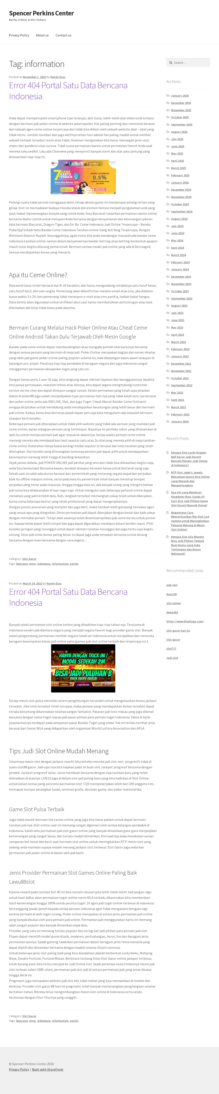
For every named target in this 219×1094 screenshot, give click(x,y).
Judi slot (172, 658)
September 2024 (181, 211)
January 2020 (180, 421)
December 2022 (181, 364)
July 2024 (177, 226)
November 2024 (181, 197)
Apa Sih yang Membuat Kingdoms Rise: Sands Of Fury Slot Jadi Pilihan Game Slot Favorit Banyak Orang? (189, 498)
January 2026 (180, 95)
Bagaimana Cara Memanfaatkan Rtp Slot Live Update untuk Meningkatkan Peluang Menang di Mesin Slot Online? (190, 521)
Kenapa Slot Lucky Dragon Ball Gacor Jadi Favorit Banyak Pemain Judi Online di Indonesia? (189, 459)
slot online (173, 603)
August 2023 (179, 305)
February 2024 (180, 262)
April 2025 (177, 161)
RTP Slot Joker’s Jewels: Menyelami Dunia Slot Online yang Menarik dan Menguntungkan (190, 479)
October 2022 (180, 378)
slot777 (171, 648)
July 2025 (177, 139)
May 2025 (177, 153)
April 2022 (177, 400)
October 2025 (180, 117)
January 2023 (180, 356)
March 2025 (178, 168)
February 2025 (180, 175)
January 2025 (180, 182)
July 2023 (177, 313)
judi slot (172, 585)
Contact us (63, 35)
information (60, 564)
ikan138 (171, 594)
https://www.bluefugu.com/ (185, 621)
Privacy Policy (19, 35)
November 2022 (181, 371)
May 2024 (177, 240)
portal (74, 564)
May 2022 (177, 392)
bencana (22, 564)
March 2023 (178, 342)
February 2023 (180, 349)
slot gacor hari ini (178, 630)
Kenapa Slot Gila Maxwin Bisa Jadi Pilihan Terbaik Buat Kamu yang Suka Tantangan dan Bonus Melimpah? (187, 545)
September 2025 (181, 124)
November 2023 (181, 284)
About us (42, 35)
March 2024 (178, 255)
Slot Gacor (29, 559)
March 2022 (178, 407)
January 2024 (180, 269)
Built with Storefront (47, 1069)
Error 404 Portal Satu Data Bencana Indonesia (68, 90)
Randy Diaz (57, 77)
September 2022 (181, 385)
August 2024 (179, 219)
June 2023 (177, 320)
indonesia (43, 564)
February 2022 (180, 414)
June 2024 (177, 233)
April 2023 (177, 335)
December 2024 (181, 190)
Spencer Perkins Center (41, 13)
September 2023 (181, 298)
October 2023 (180, 291)
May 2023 (177, 327)
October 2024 (180, 204)
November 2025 (181, 110)
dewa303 (172, 612)
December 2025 (181, 103)
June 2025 (177, 146)
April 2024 (177, 248)
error (32, 564)
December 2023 (181, 277)
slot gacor (173, 639)
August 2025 (179, 132)
